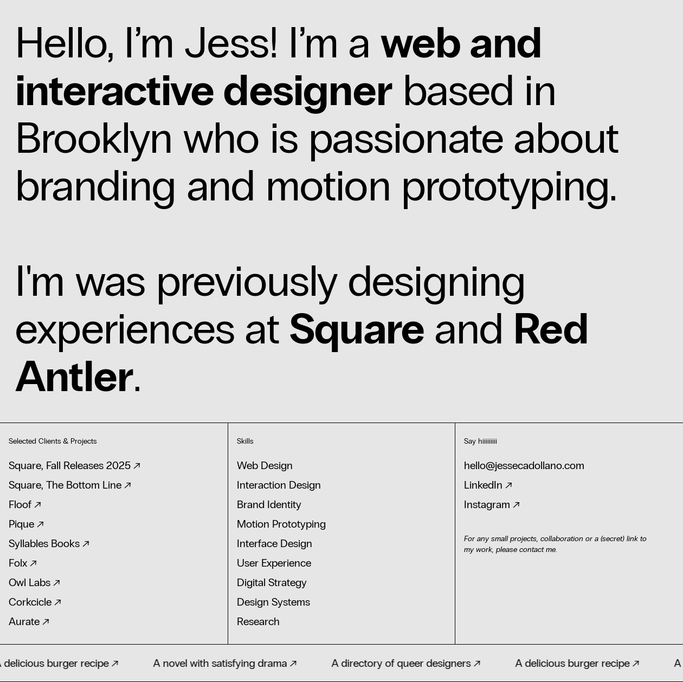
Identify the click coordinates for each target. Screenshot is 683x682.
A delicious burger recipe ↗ (580, 663)
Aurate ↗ (29, 621)
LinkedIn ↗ (488, 484)
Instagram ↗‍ (492, 504)
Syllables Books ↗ (49, 543)
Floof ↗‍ (25, 504)
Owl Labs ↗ (34, 582)
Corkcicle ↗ (35, 601)
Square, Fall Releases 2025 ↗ (74, 465)
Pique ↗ (26, 523)
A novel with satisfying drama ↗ (227, 663)
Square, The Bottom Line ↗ (70, 484)
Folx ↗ (23, 562)
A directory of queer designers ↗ (408, 663)
